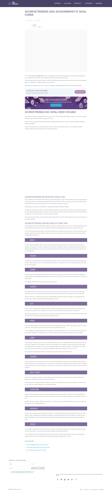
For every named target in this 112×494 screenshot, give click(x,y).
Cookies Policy (101, 489)
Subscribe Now (80, 92)
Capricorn (27, 394)
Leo (28, 308)
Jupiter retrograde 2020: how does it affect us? (37, 444)
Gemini (38, 274)
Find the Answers (56, 105)
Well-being (67, 3)
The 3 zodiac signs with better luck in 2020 (36, 450)
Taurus (58, 260)
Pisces (47, 429)
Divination (99, 3)
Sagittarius (49, 377)
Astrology (30, 20)
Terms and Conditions (94, 489)
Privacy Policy (86, 489)
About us (81, 489)
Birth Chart (37, 20)
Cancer (28, 291)
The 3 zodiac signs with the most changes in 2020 (37, 447)
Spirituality (78, 3)
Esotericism (88, 3)
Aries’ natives (30, 245)
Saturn (26, 85)
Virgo (32, 325)
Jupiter (33, 201)
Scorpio (46, 361)
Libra (28, 348)
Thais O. (34, 25)
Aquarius (33, 417)
